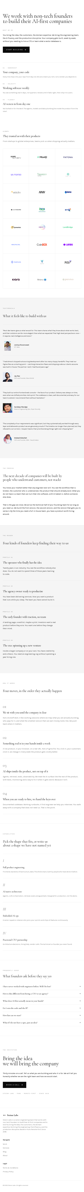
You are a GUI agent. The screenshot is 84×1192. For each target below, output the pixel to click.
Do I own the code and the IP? (42, 1008)
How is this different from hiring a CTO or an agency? (42, 993)
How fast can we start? (42, 1015)
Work (5, 1144)
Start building (16, 50)
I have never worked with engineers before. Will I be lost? (42, 986)
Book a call (14, 1085)
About (5, 1156)
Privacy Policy (8, 1172)
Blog (4, 1152)
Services (6, 1148)
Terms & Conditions (10, 1168)
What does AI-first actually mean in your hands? (42, 1001)
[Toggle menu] (79, 4)
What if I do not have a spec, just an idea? (42, 1022)
